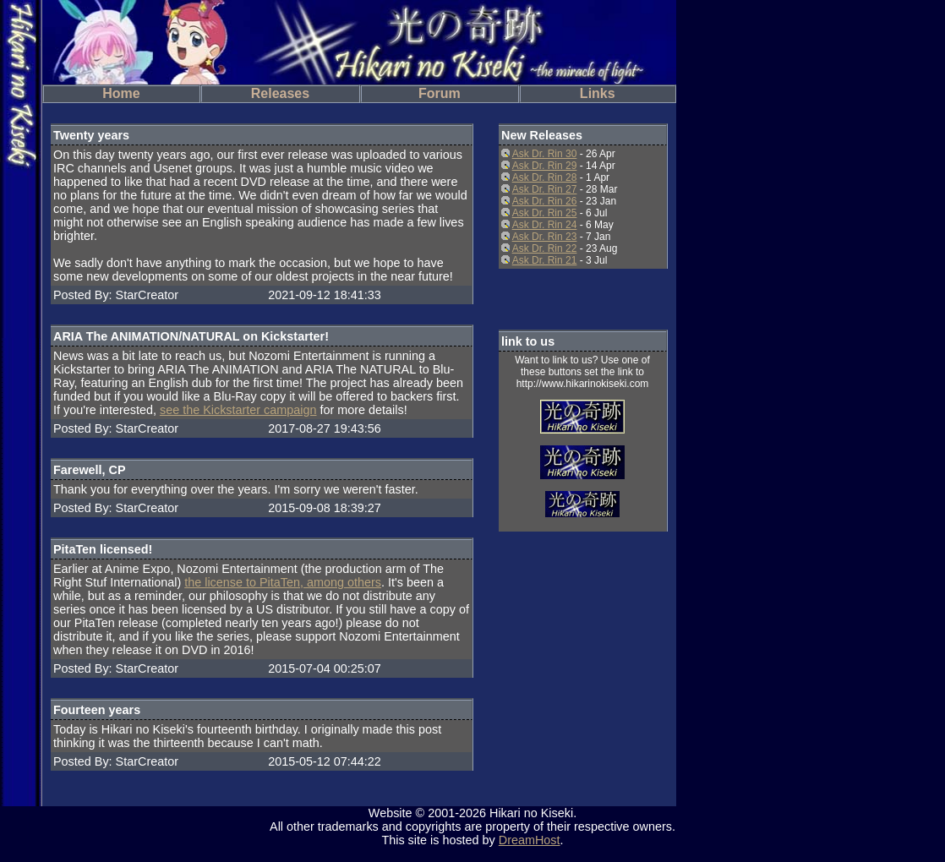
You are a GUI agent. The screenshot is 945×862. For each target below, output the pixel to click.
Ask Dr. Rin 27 (544, 189)
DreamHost (529, 840)
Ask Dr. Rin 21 (544, 260)
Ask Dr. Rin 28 (544, 177)
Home (120, 93)
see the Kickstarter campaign (238, 410)
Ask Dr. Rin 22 (544, 248)
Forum (439, 93)
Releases (280, 93)
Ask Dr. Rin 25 (544, 213)
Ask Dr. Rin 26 (544, 201)
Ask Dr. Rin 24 (544, 225)
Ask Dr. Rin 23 (544, 237)
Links (597, 93)
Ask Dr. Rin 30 (544, 154)
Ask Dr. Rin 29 (544, 166)
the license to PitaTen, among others (282, 582)
